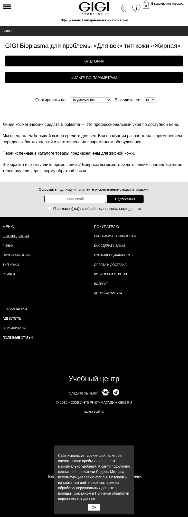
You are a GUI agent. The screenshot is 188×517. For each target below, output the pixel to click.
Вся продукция (16, 236)
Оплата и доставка (110, 265)
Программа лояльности (115, 236)
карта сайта (94, 412)
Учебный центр (94, 379)
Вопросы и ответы (110, 274)
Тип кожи (11, 265)
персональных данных (122, 209)
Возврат (101, 284)
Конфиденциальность (113, 255)
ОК (94, 507)
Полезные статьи (18, 337)
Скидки (9, 274)
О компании (15, 309)
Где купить (12, 318)
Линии (8, 246)
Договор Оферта (108, 293)
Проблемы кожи (17, 255)
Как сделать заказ (109, 246)
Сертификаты (14, 328)
